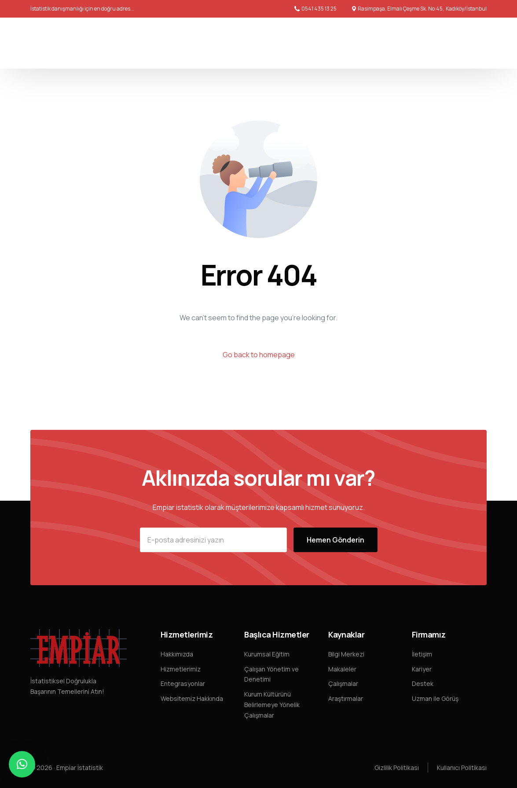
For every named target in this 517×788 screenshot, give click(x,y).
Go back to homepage (259, 354)
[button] (22, 764)
